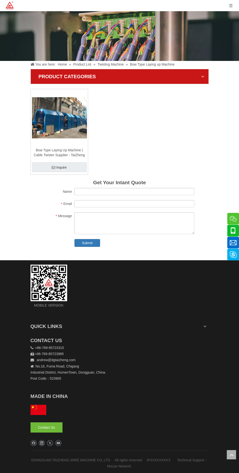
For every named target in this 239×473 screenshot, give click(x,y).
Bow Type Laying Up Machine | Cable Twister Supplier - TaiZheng (59, 152)
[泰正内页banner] (119, 36)
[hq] (38, 410)
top (231, 454)
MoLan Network (119, 466)
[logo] (49, 283)
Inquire (59, 167)
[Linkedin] (42, 443)
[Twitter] (50, 443)
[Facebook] (34, 443)
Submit (87, 243)
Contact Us (46, 427)
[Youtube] (58, 443)
